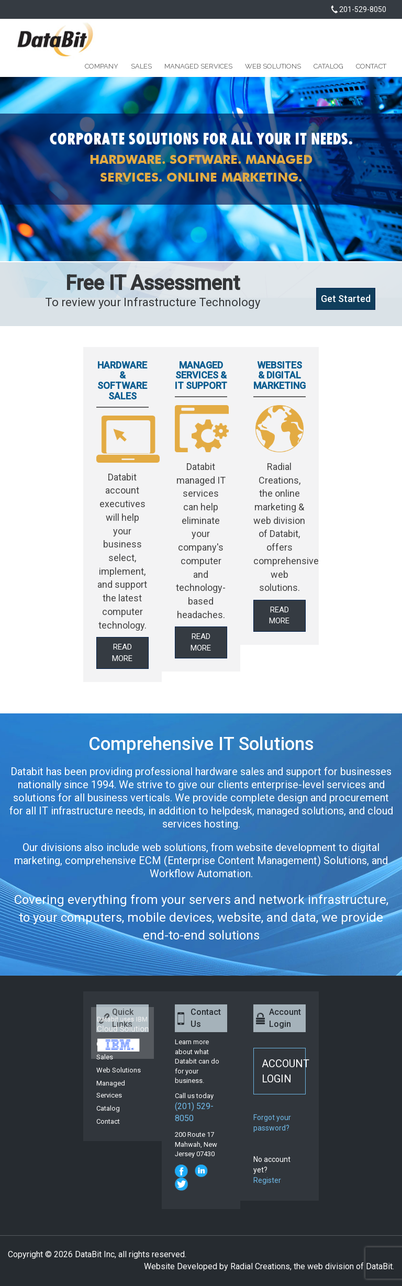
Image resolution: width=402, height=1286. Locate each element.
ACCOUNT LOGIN (284, 1071)
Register (267, 1180)
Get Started (346, 298)
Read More (122, 652)
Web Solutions (273, 66)
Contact (371, 66)
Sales (141, 66)
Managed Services (198, 66)
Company (101, 66)
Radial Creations (260, 1266)
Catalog (328, 66)
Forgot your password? (272, 1122)
